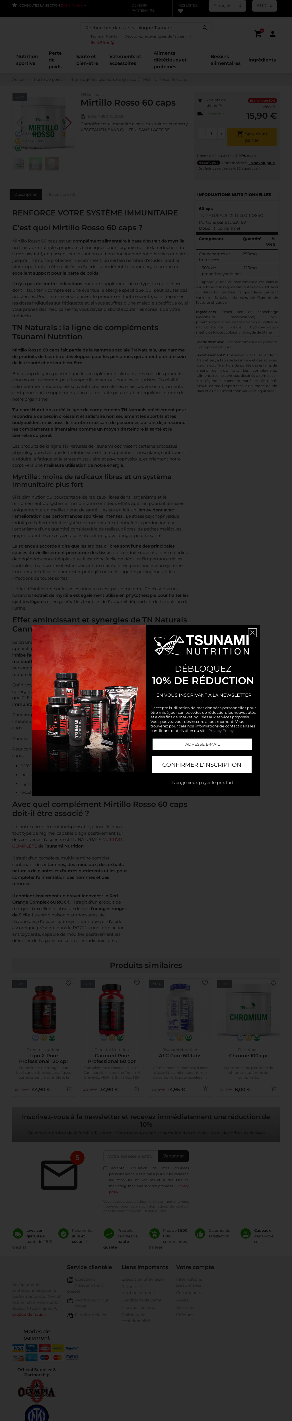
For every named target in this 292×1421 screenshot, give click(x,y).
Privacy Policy (221, 730)
